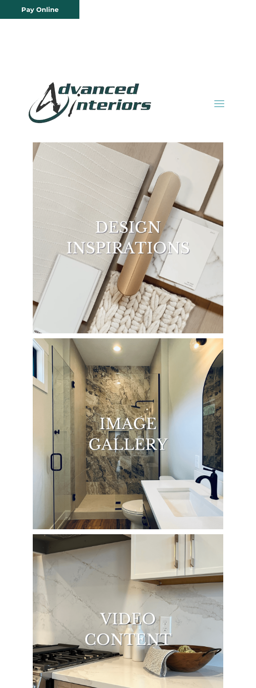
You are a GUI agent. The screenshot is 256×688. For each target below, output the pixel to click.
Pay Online (40, 9)
